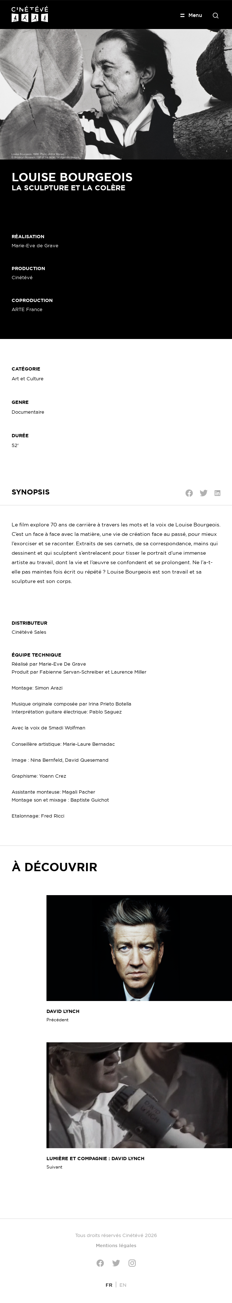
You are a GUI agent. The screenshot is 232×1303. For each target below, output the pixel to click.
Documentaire (28, 411)
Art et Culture (28, 378)
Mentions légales (116, 1245)
